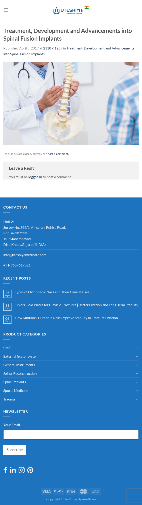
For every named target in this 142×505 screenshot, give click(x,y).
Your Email (12, 424)
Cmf (6, 347)
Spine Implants (14, 382)
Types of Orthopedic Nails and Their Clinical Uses (52, 292)
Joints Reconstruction (20, 373)
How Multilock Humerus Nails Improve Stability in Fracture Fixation (66, 318)
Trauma (9, 399)
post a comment (58, 154)
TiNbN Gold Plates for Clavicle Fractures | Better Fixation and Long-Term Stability (76, 305)
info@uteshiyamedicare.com (24, 254)
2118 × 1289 (52, 48)
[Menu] (6, 9)
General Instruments (19, 365)
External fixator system (20, 356)
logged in (35, 177)
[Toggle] (137, 347)
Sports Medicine (15, 390)
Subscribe (15, 449)
